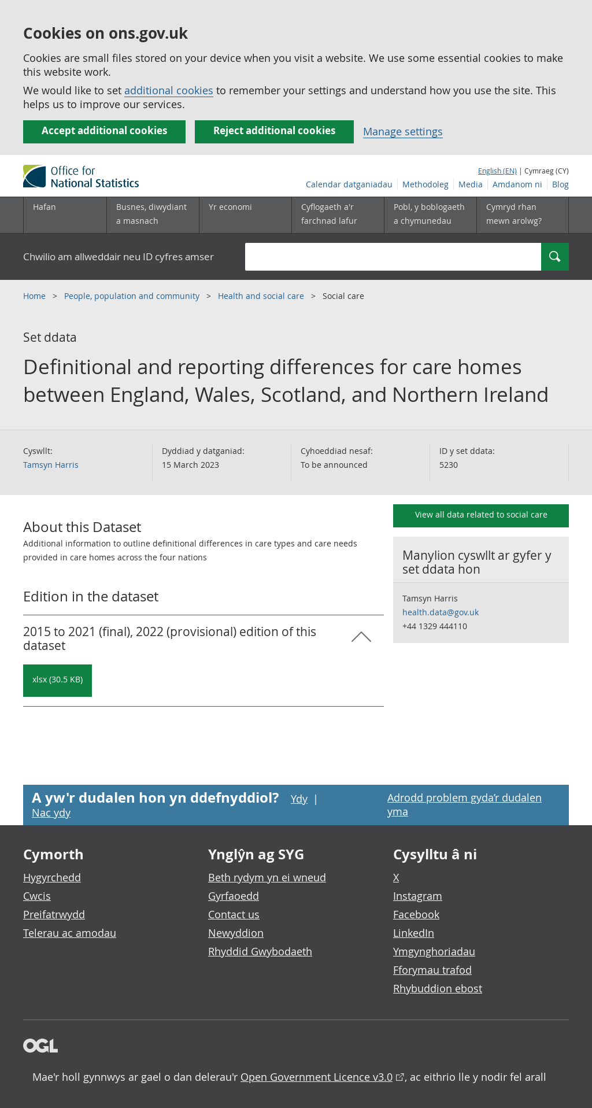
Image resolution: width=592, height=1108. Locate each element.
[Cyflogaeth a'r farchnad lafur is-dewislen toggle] (337, 215)
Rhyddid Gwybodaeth (260, 951)
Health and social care (262, 295)
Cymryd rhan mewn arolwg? (514, 213)
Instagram (417, 896)
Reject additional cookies (274, 130)
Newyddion (236, 933)
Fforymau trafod (432, 970)
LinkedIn (413, 933)
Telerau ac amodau (69, 933)
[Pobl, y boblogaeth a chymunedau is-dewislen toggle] (430, 215)
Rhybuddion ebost (437, 988)
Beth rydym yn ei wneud (267, 877)
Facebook (416, 914)
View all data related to (481, 514)
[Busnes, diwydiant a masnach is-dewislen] (152, 215)
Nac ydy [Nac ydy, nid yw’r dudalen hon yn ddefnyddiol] (51, 812)
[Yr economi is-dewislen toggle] (245, 215)
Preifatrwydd (54, 914)
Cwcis (37, 896)
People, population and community (133, 295)
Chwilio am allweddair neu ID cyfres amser (118, 256)
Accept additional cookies (104, 130)
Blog (560, 184)
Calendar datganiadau (349, 184)
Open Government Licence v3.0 (316, 1077)
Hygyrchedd (52, 877)
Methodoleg (425, 184)
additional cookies (168, 90)
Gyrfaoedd (233, 896)
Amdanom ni (517, 184)
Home (35, 295)
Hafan (44, 206)
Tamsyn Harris (51, 464)
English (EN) (497, 170)
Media (470, 184)
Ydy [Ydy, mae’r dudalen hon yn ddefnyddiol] (299, 799)
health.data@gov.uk (440, 612)
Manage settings (403, 131)
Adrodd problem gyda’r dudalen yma (464, 804)
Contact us (234, 914)
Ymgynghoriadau (434, 951)
